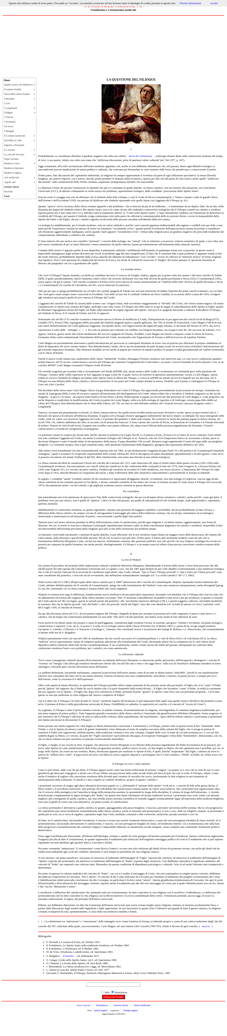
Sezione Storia (121, 1005)
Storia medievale (142, 1005)
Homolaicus (102, 1005)
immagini (73, 330)
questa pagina (100, 1010)
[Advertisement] (113, 46)
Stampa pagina (130, 1010)
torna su (205, 926)
